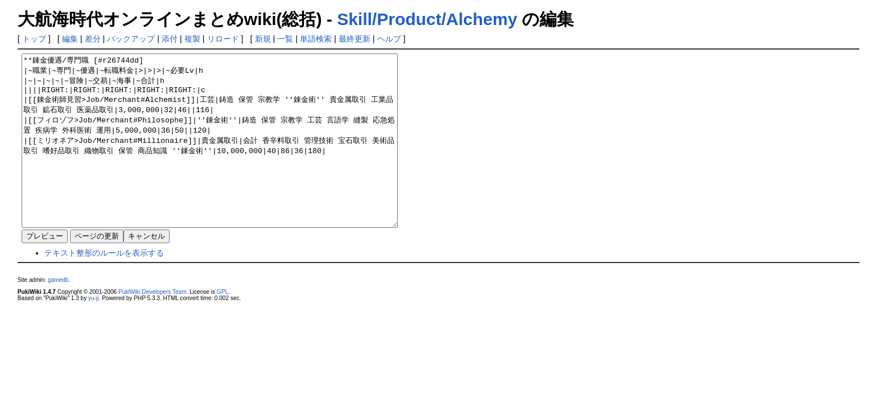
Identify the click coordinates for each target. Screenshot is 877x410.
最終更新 (354, 38)
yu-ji (93, 332)
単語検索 (316, 38)
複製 (192, 38)
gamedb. (59, 314)
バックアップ (131, 38)
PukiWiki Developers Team (152, 326)
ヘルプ (389, 38)
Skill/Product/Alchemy (427, 19)
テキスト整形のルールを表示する (104, 287)
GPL (222, 326)
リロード (223, 38)
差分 (93, 38)
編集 (70, 38)
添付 (170, 38)
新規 (263, 38)
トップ (34, 38)
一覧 (285, 38)
